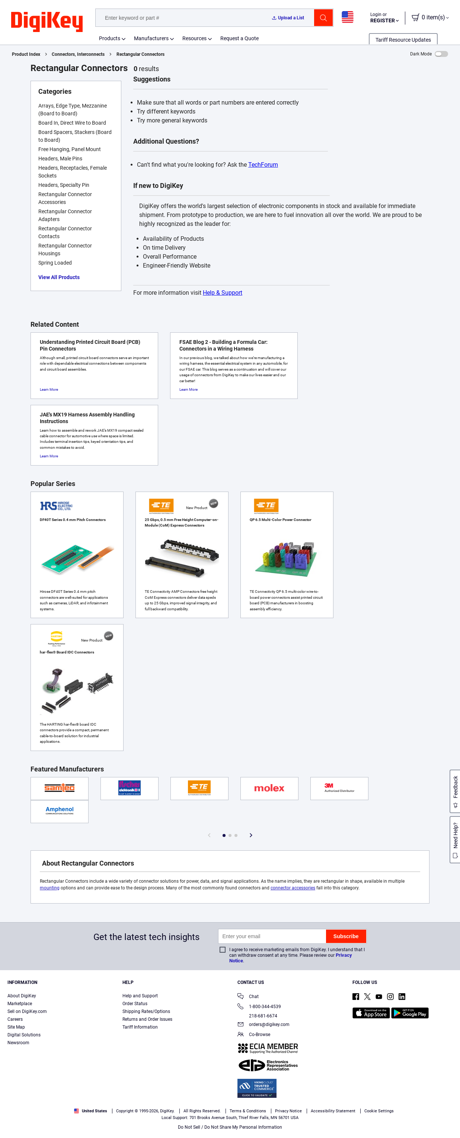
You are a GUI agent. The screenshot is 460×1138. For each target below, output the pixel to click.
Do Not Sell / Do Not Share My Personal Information (230, 1127)
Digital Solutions (24, 1035)
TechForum (263, 164)
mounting (50, 888)
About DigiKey (21, 995)
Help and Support (140, 995)
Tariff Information (140, 1027)
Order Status (134, 1003)
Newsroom (18, 1042)
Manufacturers (151, 38)
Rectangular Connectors (140, 54)
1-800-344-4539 (259, 1007)
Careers (15, 1019)
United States (90, 1111)
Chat (248, 997)
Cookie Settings (379, 1111)
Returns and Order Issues (147, 1019)
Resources (194, 38)
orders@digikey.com (263, 1025)
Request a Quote (239, 38)
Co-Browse (253, 1035)
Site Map (16, 1027)
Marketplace (19, 1003)
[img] (47, 22)
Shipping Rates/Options (146, 1011)
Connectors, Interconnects (78, 54)
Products (109, 38)
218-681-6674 (257, 1016)
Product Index (26, 54)
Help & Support (222, 292)
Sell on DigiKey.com (27, 1011)
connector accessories (293, 888)
